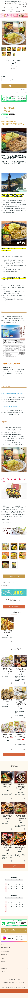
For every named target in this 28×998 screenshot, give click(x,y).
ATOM (19, 979)
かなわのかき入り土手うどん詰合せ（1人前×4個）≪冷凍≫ (20, 818)
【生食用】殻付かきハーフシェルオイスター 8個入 (7, 736)
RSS (15, 979)
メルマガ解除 (10, 979)
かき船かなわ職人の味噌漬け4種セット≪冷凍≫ (20, 847)
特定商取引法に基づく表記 (21, 92)
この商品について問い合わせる (8, 583)
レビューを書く (14, 606)
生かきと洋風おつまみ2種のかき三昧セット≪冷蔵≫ (20, 670)
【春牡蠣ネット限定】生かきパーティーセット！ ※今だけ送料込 (20, 737)
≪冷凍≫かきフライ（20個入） (7, 631)
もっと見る (14, 755)
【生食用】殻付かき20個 (7, 700)
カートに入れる (14, 86)
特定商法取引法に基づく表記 (9, 982)
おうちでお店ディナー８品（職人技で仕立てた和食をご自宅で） (20, 787)
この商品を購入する (14, 576)
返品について (24, 89)
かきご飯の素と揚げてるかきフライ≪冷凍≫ (7, 817)
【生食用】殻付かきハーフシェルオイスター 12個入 (7, 670)
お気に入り (14, 68)
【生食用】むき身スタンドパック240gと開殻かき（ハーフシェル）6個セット (20, 703)
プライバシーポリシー (20, 982)
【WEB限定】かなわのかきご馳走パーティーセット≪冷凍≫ (7, 848)
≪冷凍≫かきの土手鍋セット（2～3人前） (7, 786)
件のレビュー (5, 117)
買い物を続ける (5, 585)
